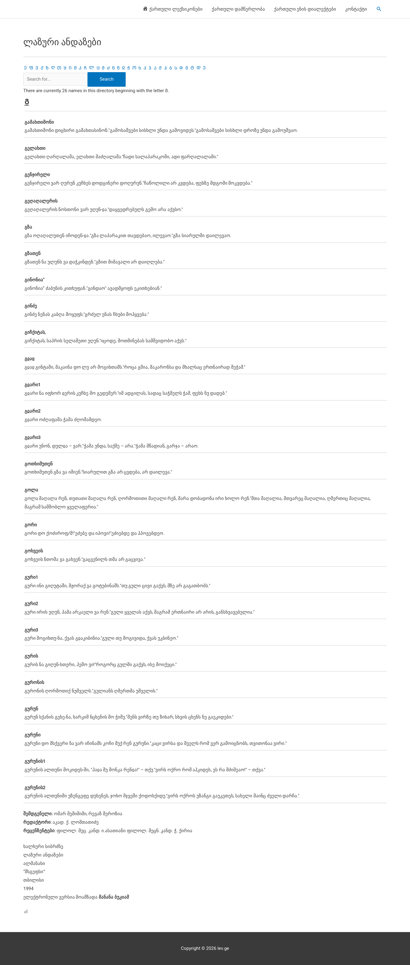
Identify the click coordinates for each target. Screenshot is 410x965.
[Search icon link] (379, 9)
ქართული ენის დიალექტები (305, 9)
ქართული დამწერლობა (238, 9)
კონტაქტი (356, 9)
